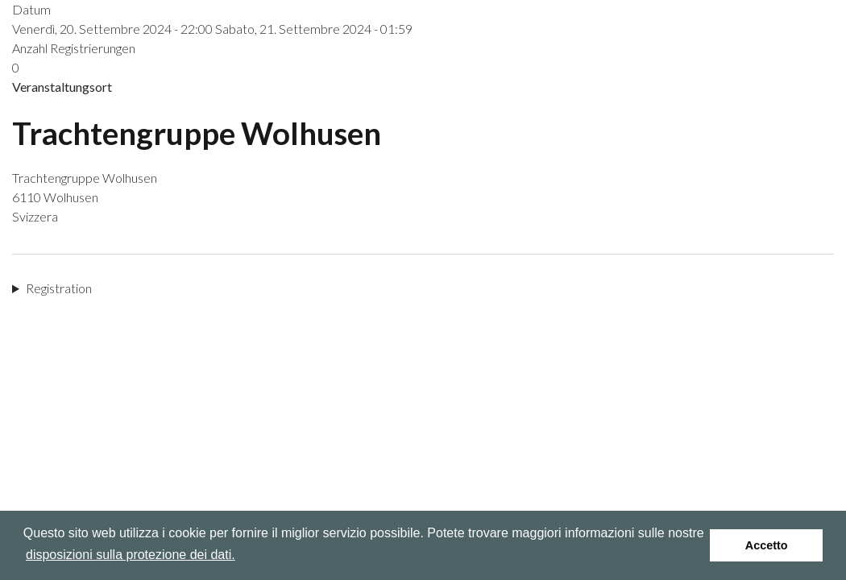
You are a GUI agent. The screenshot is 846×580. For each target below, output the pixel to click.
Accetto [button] (766, 545)
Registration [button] (59, 288)
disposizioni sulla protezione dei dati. (130, 554)
